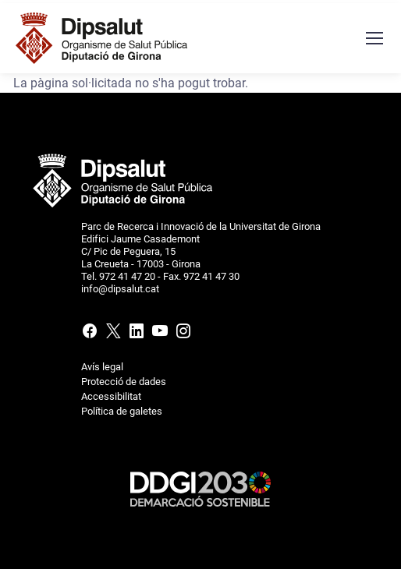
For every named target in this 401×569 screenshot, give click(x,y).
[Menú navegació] (373, 38)
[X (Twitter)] (113, 334)
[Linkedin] (136, 334)
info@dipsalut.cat (120, 289)
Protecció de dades (123, 381)
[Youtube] (160, 334)
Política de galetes (121, 411)
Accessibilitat (111, 396)
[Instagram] (182, 334)
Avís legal (102, 367)
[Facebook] (91, 334)
